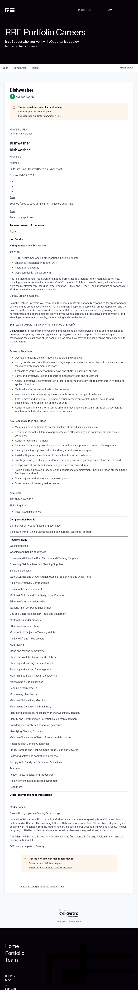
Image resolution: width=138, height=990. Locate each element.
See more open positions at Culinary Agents (42, 886)
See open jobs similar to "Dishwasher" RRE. (40, 116)
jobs (5, 67)
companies (19, 67)
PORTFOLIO (84, 10)
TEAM (108, 10)
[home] (14, 10)
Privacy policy (61, 921)
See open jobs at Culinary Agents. (35, 111)
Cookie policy (75, 921)
